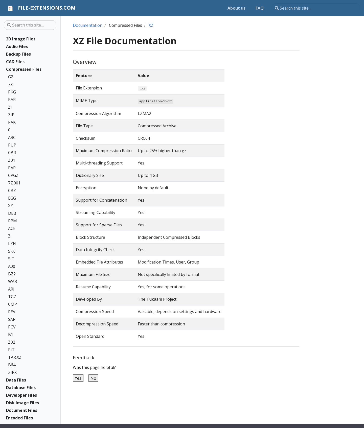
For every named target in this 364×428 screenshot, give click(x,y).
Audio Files (17, 46)
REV (11, 312)
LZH (12, 243)
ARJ (11, 289)
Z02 (11, 342)
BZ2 (12, 274)
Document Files (21, 410)
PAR (12, 168)
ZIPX (12, 372)
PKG (12, 92)
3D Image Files (20, 39)
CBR (12, 152)
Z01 (11, 160)
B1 (10, 334)
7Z (10, 84)
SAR (11, 319)
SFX (11, 251)
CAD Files (15, 61)
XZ (10, 205)
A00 (11, 266)
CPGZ (13, 175)
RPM (12, 221)
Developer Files (21, 395)
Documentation (87, 25)
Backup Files (18, 54)
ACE (11, 228)
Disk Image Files (22, 403)
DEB (12, 213)
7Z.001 (14, 183)
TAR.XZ (14, 357)
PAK (12, 122)
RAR (12, 99)
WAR (12, 281)
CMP (12, 304)
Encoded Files (19, 418)
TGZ (12, 296)
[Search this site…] (316, 8)
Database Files (21, 387)
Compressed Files (23, 69)
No (93, 378)
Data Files (16, 380)
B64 (11, 365)
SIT (11, 258)
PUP (12, 145)
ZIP (11, 114)
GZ (10, 77)
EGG (12, 198)
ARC (12, 137)
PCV (12, 327)
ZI (10, 107)
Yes (78, 378)
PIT (11, 349)
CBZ (12, 190)
